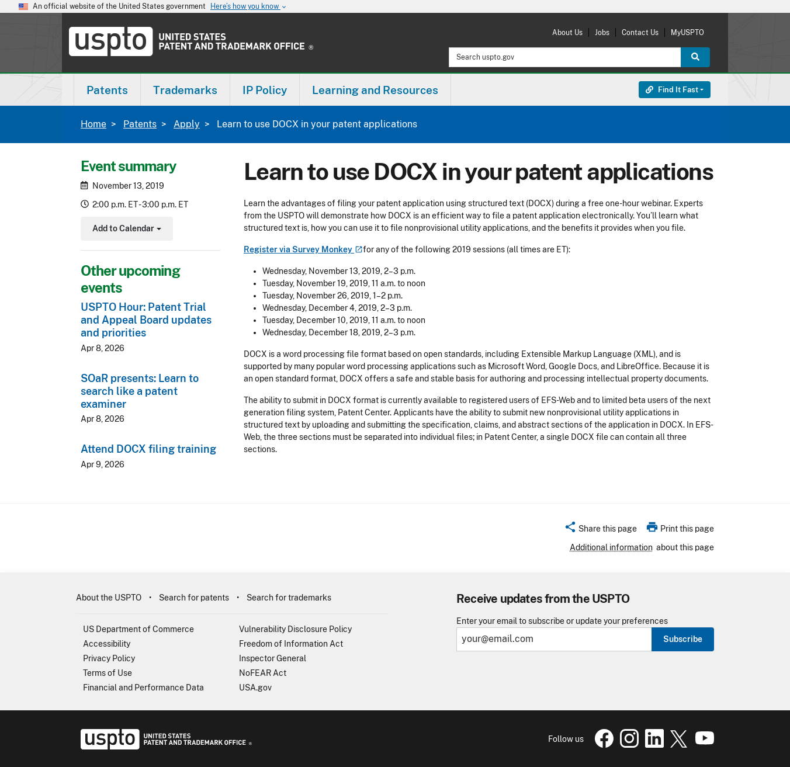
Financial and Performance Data (143, 687)
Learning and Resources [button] (375, 90)
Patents (140, 124)
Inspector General (272, 658)
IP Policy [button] (264, 90)
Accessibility (106, 643)
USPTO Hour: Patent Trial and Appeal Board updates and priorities (146, 320)
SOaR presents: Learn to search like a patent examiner (140, 391)
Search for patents (194, 597)
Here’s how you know (248, 7)
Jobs (602, 32)
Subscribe (682, 639)
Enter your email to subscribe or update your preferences (562, 621)
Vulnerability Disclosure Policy (295, 629)
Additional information (611, 547)
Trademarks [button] (185, 90)
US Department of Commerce (138, 629)
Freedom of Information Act (291, 643)
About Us (567, 32)
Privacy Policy (109, 658)
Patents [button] (107, 90)
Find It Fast (672, 89)
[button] (600, 530)
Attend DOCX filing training (148, 449)
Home (93, 124)
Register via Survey (303, 249)
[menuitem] (107, 90)
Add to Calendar (125, 230)
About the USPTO (108, 597)
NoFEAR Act (262, 673)
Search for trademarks (289, 597)
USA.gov (255, 687)
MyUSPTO (687, 32)
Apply (187, 124)
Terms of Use (107, 673)
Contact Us (640, 32)
